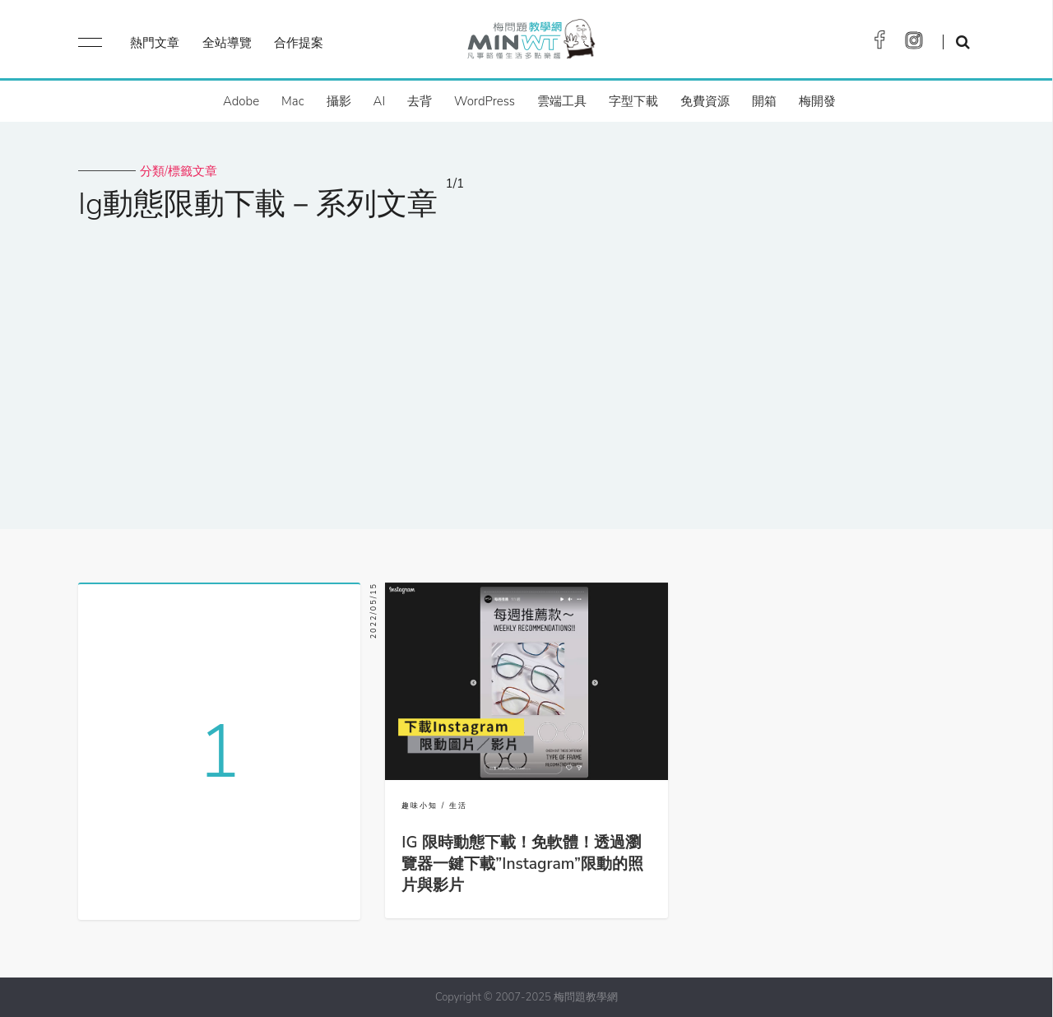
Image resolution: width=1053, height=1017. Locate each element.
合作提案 (298, 43)
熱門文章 (154, 43)
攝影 (339, 101)
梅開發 (817, 101)
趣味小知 (419, 805)
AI (379, 101)
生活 (458, 805)
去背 (419, 101)
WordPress (484, 101)
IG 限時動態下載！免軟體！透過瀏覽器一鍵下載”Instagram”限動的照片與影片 (522, 864)
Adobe (241, 101)
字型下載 (633, 101)
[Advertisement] (526, 364)
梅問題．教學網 (530, 43)
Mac (292, 101)
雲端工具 (562, 101)
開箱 (764, 101)
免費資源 (705, 101)
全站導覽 (227, 43)
